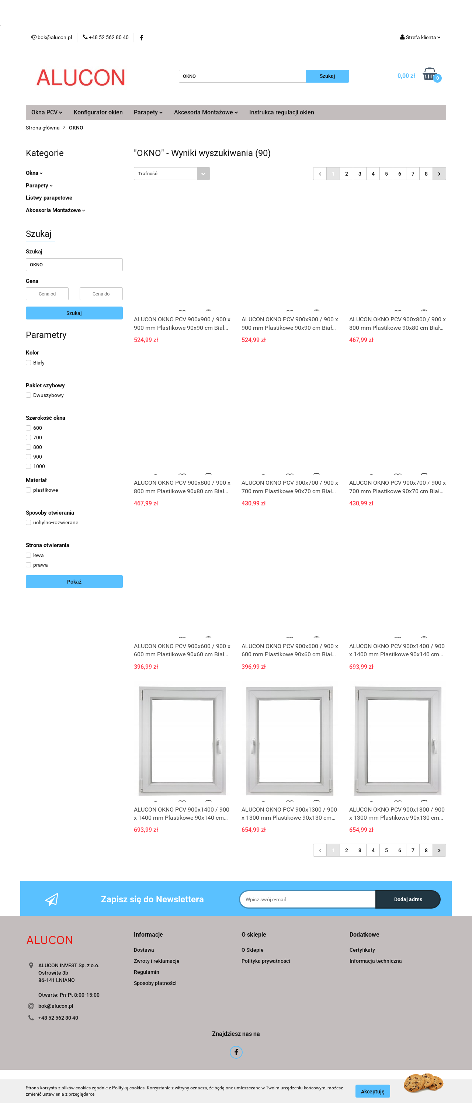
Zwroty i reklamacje (157, 961)
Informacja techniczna (376, 961)
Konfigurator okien (98, 112)
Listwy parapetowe (49, 197)
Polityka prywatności (266, 961)
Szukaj (74, 313)
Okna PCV (47, 112)
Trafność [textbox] (147, 173)
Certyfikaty (362, 950)
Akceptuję (373, 1091)
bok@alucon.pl (55, 1006)
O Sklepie (253, 950)
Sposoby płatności (155, 983)
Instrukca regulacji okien (281, 112)
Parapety (148, 112)
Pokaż (74, 582)
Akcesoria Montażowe (206, 112)
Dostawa (144, 950)
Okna (34, 173)
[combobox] (172, 173)
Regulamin (146, 972)
